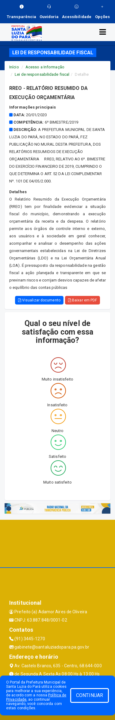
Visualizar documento (39, 300)
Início (14, 67)
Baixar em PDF (82, 300)
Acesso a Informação (44, 67)
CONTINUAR (89, 695)
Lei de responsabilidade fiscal (42, 74)
